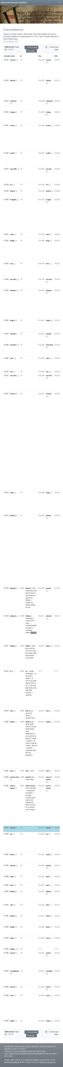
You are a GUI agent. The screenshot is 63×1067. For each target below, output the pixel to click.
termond (49, 345)
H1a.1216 (41, 771)
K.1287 (6, 865)
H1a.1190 (41, 125)
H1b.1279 (57, 80)
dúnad (31, 658)
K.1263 (6, 263)
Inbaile (28, 802)
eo (32, 711)
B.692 (22, 671)
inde (27, 591)
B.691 (22, 646)
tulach (12, 80)
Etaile (27, 729)
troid (12, 125)
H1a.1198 (41, 263)
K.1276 (6, 616)
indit (27, 805)
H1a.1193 (41, 184)
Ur (26, 671)
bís (26, 653)
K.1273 (6, 492)
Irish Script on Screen (47, 1062)
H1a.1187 (41, 80)
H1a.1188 (41, 101)
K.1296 (6, 953)
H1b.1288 (57, 234)
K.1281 (6, 771)
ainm (34, 646)
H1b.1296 (57, 358)
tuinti (12, 191)
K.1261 (6, 234)
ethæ (32, 779)
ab (30, 711)
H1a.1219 (41, 827)
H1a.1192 (41, 169)
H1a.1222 (41, 865)
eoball (29, 741)
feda (33, 718)
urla (11, 995)
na (35, 736)
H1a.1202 (41, 334)
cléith (35, 653)
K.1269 (6, 358)
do (34, 595)
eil (36, 745)
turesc (12, 60)
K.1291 (6, 905)
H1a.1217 (41, 777)
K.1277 (6, 646)
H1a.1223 (41, 876)
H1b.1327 (57, 1021)
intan (27, 655)
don (26, 648)
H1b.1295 (57, 345)
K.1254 (6, 112)
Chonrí (32, 593)
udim (48, 646)
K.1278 (6, 671)
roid (30, 648)
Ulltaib (27, 600)
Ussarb (28, 588)
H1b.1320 (57, 927)
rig (26, 595)
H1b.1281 (57, 112)
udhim (12, 646)
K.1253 (6, 101)
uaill (11, 876)
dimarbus (28, 755)
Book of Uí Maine (32, 1060)
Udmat (28, 616)
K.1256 (6, 153)
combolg (28, 630)
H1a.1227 (41, 916)
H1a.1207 (41, 393)
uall (47, 876)
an (32, 598)
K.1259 (6, 191)
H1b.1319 (57, 916)
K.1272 (6, 393)
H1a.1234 (41, 995)
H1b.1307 (57, 722)
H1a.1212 (41, 646)
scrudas (28, 798)
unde (34, 681)
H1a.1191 (41, 153)
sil (33, 736)
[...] (16, 60)
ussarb (27, 598)
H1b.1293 (57, 320)
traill (12, 153)
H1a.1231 (41, 953)
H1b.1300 (57, 240)
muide (29, 628)
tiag (47, 241)
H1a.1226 (41, 905)
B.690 (22, 616)
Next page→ (31, 51)
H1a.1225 (41, 891)
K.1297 (6, 971)
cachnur (28, 693)
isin (35, 591)
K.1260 (6, 199)
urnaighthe (14, 971)
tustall (12, 334)
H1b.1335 (57, 588)
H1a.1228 (41, 927)
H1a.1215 (41, 722)
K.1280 (6, 722)
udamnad (29, 618)
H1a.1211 (41, 616)
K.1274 (6, 515)
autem (27, 726)
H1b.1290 (57, 263)
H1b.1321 (57, 938)
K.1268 (6, 345)
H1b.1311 (57, 827)
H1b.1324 (57, 971)
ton (11, 263)
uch (11, 711)
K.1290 (6, 891)
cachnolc (28, 695)
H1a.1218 (41, 786)
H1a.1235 (41, 1021)
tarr (11, 358)
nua (30, 681)
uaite (27, 779)
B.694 (22, 722)
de (35, 743)
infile (33, 798)
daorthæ (28, 690)
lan (35, 688)
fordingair (29, 674)
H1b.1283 (57, 153)
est (31, 713)
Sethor (12, 515)
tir (11, 185)
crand (27, 621)
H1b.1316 (57, 885)
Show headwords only (10, 41)
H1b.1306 (57, 711)
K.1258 (6, 184)
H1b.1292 (57, 290)
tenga (12, 112)
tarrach (13, 279)
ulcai (48, 916)
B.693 (22, 711)
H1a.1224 (41, 885)
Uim (27, 771)
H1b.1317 (57, 891)
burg (34, 726)
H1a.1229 (41, 938)
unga (12, 1021)
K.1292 (6, 916)
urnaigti (49, 971)
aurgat (28, 718)
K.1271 (6, 375)
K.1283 (6, 786)
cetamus (28, 676)
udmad (12, 616)
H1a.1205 (41, 371)
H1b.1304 (57, 646)
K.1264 (6, 279)
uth (11, 905)
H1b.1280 (57, 101)
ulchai (12, 916)
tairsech (13, 101)
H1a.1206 (41, 375)
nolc (34, 685)
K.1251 (6, 60)
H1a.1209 (41, 515)
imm (32, 683)
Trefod (48, 394)
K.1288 (6, 876)
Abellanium (29, 734)
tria (33, 648)
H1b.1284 (57, 169)
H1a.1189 (41, 112)
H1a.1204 (41, 358)
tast (11, 234)
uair (11, 885)
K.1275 (6, 588)
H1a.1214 (41, 711)
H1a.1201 (41, 320)
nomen (32, 807)
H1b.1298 (57, 375)
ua (11, 834)
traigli (48, 199)
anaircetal (29, 800)
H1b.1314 (57, 865)
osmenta (32, 788)
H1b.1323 (57, 953)
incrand (33, 651)
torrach (13, 375)
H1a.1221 (41, 854)
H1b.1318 (57, 905)
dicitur (31, 591)
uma (32, 771)
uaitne (12, 865)
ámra (27, 593)
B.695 (22, 771)
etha (32, 777)
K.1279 (6, 711)
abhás (33, 605)
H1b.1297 (57, 371)
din (32, 802)
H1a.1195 (41, 199)
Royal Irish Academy (11, 1062)
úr (36, 674)
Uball (27, 722)
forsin (32, 621)
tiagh (12, 241)
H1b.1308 (57, 771)
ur (11, 671)
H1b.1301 (57, 515)
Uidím (27, 646)
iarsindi (29, 748)
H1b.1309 (57, 777)
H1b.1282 (57, 125)
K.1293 (6, 927)
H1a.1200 (41, 290)
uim (11, 771)
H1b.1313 (57, 854)
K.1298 (6, 987)
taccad (48, 169)
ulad (47, 927)
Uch (26, 711)
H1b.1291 (57, 279)
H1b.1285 (57, 184)
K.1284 (6, 827)
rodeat (30, 595)
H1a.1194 (41, 191)
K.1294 (6, 938)
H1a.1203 (41, 345)
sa (26, 651)
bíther (32, 655)
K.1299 (6, 995)
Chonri (27, 607)
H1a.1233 (41, 987)
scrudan (28, 795)
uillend (48, 891)
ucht (27, 788)
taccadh (13, 169)
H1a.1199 (41, 279)
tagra (12, 320)
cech (27, 681)
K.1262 (6, 240)
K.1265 (6, 290)
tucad (30, 736)
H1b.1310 (57, 786)
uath (12, 854)
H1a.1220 (41, 834)
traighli (13, 199)
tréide (31, 671)
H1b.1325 (57, 987)
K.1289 (6, 885)
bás (34, 588)
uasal (48, 828)
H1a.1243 (41, 588)
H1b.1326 (57, 995)
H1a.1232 (41, 971)
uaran (12, 987)
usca (47, 938)
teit (29, 651)
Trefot (12, 394)
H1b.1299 (57, 393)
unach (12, 953)
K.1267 (6, 334)
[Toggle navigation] (59, 2)
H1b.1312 (57, 834)
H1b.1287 (57, 199)
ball (26, 738)
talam (27, 678)
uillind (12, 891)
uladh (12, 927)
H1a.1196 (41, 234)
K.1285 (6, 834)
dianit (32, 729)
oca (26, 658)
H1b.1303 (57, 616)
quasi (32, 722)
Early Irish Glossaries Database (14, 2)
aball (27, 724)
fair (26, 753)
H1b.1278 (57, 60)
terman (13, 345)
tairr (48, 358)
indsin (27, 632)
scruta (31, 805)
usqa (12, 938)
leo (30, 738)
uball (12, 722)
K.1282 (6, 777)
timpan (13, 290)
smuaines (28, 793)
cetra (27, 623)
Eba (33, 745)
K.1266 (6, 320)
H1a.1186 (41, 60)
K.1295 (6, 949)
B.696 (22, 777)
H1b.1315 (57, 876)
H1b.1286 (57, 191)
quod (27, 713)
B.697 (22, 786)
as (26, 736)
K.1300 (6, 1021)
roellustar (29, 750)
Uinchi (27, 777)
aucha (27, 715)
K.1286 (6, 854)
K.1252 (6, 80)
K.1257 (6, 169)
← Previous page (31, 47)
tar (11, 372)
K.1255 (6, 125)
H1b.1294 (57, 334)
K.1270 (6, 371)
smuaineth (31, 790)
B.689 (22, 588)
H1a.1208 (41, 240)
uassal (12, 828)
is (34, 734)
